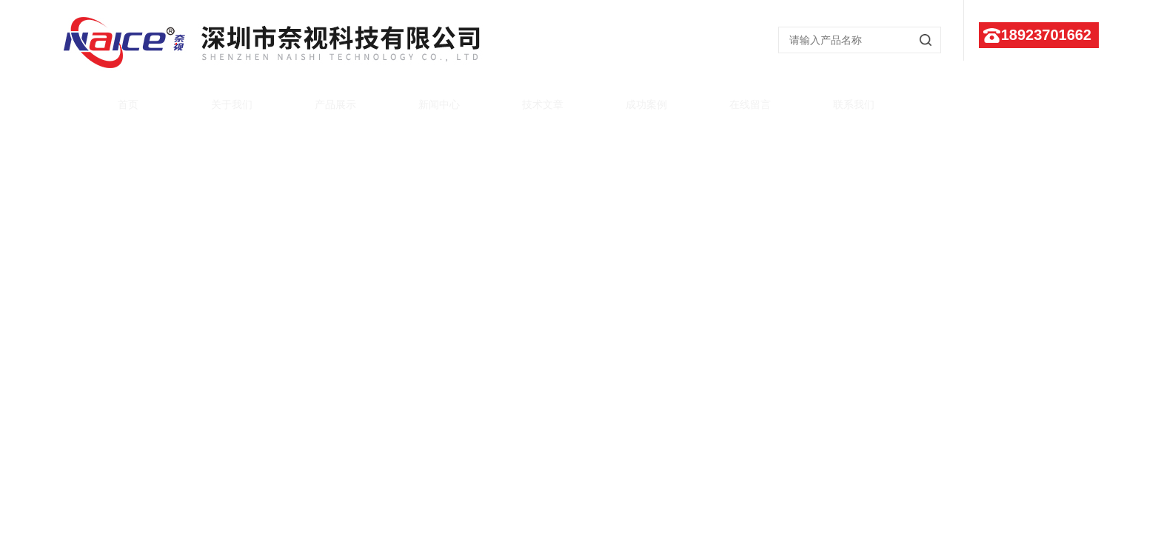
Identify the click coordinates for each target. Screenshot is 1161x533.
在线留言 (736, 98)
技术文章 (528, 98)
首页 (114, 98)
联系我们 (839, 98)
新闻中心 (425, 98)
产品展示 (321, 98)
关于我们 (217, 98)
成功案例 (632, 98)
